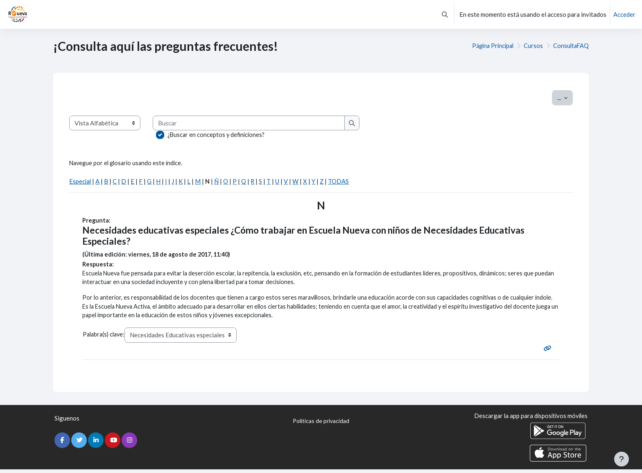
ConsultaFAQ (570, 46)
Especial (80, 182)
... (565, 97)
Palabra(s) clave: (105, 337)
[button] (444, 14)
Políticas (321, 425)
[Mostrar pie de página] (621, 459)
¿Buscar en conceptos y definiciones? (217, 135)
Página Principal (490, 46)
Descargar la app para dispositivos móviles (529, 419)
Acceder (624, 14)
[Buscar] (250, 123)
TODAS (340, 182)
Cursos (532, 46)
